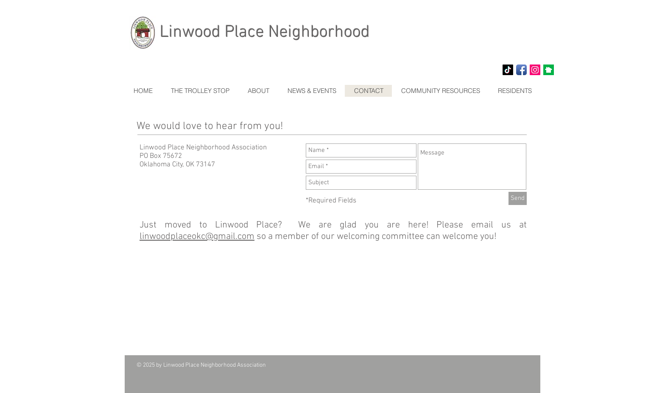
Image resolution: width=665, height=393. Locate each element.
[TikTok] (508, 70)
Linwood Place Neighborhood (265, 32)
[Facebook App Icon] (521, 70)
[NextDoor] (548, 70)
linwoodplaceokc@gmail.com (197, 236)
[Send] (518, 198)
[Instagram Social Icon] (535, 70)
